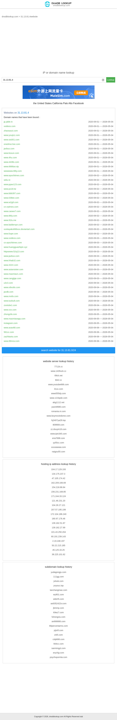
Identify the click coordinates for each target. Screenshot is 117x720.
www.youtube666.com (58, 384)
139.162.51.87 (58, 523)
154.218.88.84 (58, 487)
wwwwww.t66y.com (13, 171)
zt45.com (58, 635)
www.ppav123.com (12, 184)
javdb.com (8, 292)
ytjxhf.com (58, 630)
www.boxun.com (11, 153)
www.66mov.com (11, 341)
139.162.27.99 (58, 527)
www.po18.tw (10, 189)
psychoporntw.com (58, 657)
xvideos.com (9, 126)
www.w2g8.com (11, 202)
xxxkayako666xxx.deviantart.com (19, 229)
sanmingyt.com (58, 648)
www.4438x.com (11, 162)
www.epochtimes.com (14, 175)
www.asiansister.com (13, 269)
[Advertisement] (58, 46)
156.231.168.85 (58, 492)
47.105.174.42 (58, 478)
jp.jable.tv (8, 122)
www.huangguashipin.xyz (15, 247)
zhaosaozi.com (11, 130)
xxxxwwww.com (58, 447)
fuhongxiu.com (58, 617)
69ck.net (58, 375)
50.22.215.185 (58, 545)
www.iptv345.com (58, 434)
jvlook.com (58, 581)
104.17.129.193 (58, 469)
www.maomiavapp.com (14, 318)
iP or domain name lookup (58, 72)
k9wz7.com (58, 612)
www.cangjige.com (12, 278)
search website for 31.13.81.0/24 (58, 350)
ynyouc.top (58, 585)
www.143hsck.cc (58, 371)
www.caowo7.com (12, 211)
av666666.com (58, 621)
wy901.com (58, 594)
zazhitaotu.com (11, 336)
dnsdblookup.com (10, 16)
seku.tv (7, 180)
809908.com (58, 425)
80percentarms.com (58, 626)
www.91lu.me (10, 220)
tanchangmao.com (58, 590)
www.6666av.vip (11, 166)
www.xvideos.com (12, 238)
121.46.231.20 (58, 500)
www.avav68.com (12, 327)
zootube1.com (10, 305)
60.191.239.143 (58, 536)
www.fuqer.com (11, 233)
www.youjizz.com (12, 135)
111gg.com (58, 576)
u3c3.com (8, 283)
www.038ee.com (11, 198)
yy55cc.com (58, 442)
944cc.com (58, 644)
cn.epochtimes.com (13, 242)
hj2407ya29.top (58, 420)
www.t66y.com (10, 216)
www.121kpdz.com (58, 398)
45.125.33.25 (58, 550)
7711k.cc (58, 366)
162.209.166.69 (58, 483)
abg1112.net (58, 402)
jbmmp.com (58, 608)
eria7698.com (58, 438)
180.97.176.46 (58, 518)
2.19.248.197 (58, 541)
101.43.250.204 (58, 532)
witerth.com (58, 599)
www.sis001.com (11, 139)
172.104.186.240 (58, 514)
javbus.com (9, 148)
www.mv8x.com (11, 296)
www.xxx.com (10, 310)
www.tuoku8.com (12, 301)
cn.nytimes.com (11, 207)
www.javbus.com (11, 256)
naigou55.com (58, 451)
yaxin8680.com (58, 407)
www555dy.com (58, 393)
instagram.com (11, 323)
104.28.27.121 (58, 505)
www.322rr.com (11, 265)
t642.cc (58, 380)
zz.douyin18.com (58, 429)
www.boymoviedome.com (58, 416)
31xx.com (58, 389)
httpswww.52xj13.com (14, 251)
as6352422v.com (59, 603)
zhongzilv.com (10, 314)
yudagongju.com (58, 572)
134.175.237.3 (58, 474)
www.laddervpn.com (13, 224)
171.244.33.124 (58, 496)
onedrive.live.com (12, 144)
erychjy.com (58, 653)
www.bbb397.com (12, 193)
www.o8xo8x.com (12, 287)
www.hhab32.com (12, 260)
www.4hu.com (10, 157)
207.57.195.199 (58, 509)
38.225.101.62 (58, 554)
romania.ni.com (58, 411)
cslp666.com (58, 639)
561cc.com (9, 332)
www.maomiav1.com (13, 274)
